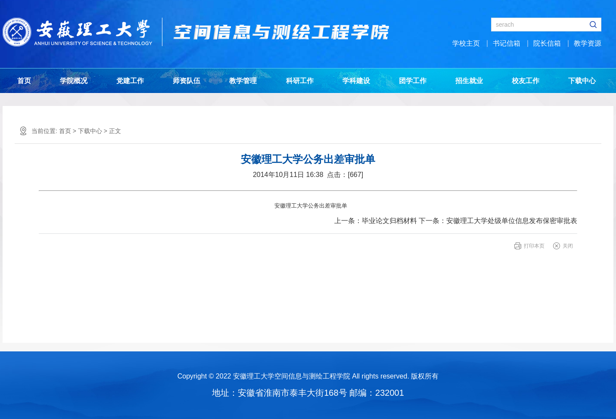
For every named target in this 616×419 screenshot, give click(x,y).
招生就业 (469, 80)
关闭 (568, 246)
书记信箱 (506, 43)
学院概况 (73, 80)
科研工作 (300, 80)
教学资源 (587, 43)
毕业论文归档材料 (389, 220)
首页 (24, 80)
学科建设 (356, 80)
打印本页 (534, 246)
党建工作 (130, 80)
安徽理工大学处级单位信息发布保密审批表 (511, 220)
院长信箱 (547, 43)
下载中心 (582, 80)
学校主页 (466, 43)
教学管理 (243, 80)
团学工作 (412, 80)
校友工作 (525, 80)
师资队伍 (186, 80)
